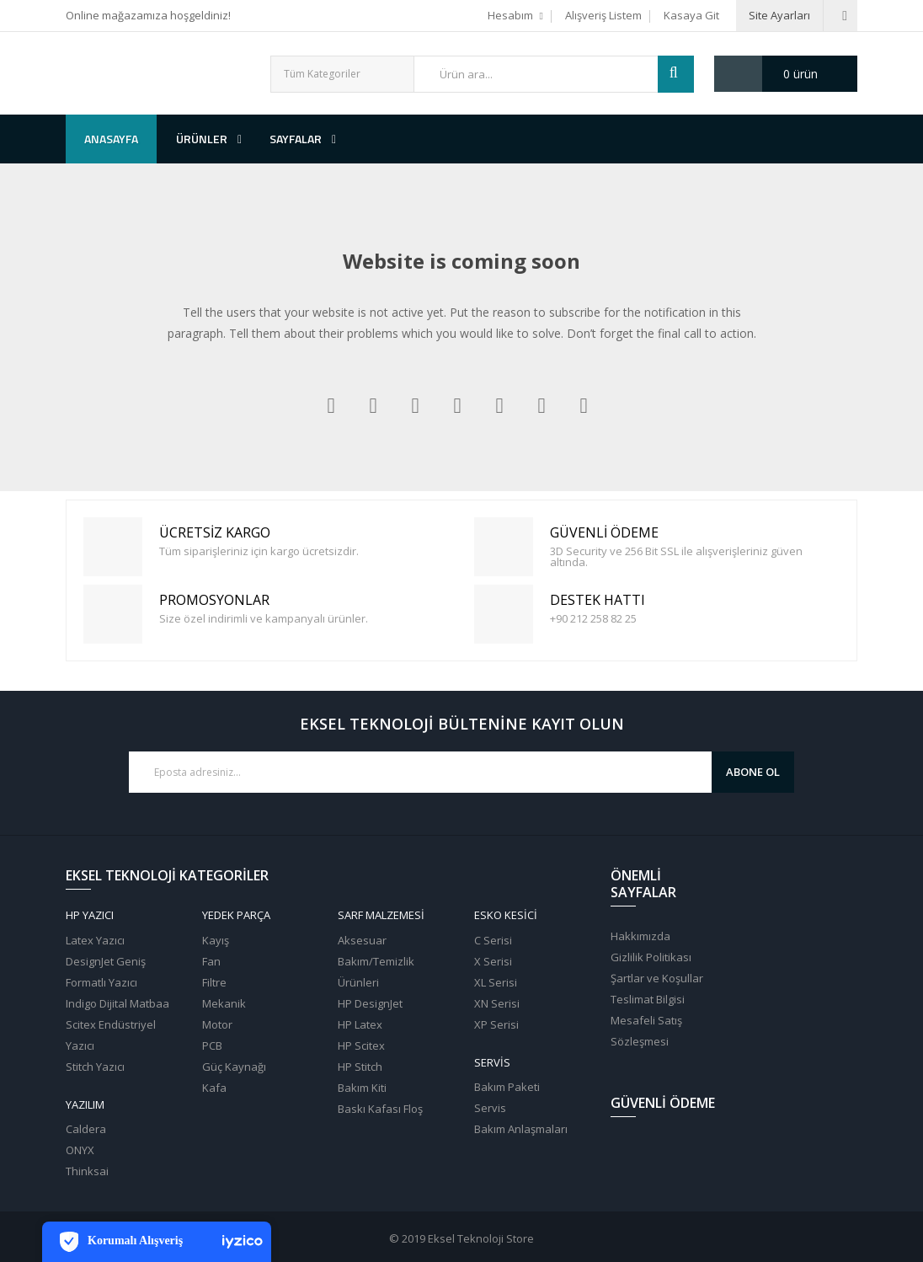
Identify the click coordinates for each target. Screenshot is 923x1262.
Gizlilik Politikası (651, 957)
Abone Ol (753, 771)
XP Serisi (496, 1024)
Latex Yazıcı (95, 940)
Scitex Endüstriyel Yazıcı (111, 1035)
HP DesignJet (370, 1003)
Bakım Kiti (362, 1087)
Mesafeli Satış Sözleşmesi (646, 1031)
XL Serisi (495, 982)
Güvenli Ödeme (506, 547)
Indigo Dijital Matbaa (117, 1003)
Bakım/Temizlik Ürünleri (376, 972)
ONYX (80, 1150)
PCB (212, 1045)
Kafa (214, 1087)
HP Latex (360, 1024)
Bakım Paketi (507, 1086)
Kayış (215, 940)
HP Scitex (361, 1045)
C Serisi (493, 940)
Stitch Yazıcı (95, 1066)
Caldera (86, 1128)
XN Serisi (497, 1003)
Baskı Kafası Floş (380, 1108)
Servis (490, 1107)
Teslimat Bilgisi (648, 999)
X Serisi (493, 961)
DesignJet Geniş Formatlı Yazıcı (106, 972)
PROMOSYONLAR (115, 614)
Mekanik (224, 1003)
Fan (211, 961)
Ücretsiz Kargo (115, 547)
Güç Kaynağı (234, 1066)
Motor (217, 1024)
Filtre (214, 982)
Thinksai (87, 1171)
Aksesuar (362, 940)
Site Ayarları (779, 15)
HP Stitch (360, 1066)
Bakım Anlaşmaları (521, 1128)
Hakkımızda (640, 936)
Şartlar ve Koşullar (657, 978)
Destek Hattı (506, 614)
